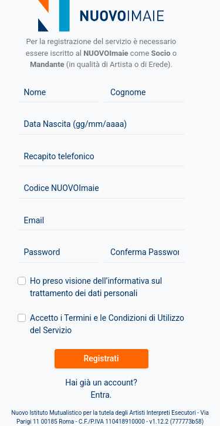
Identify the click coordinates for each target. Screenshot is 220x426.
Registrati (101, 358)
